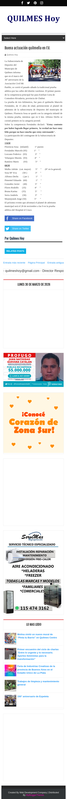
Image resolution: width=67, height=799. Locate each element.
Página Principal (36, 262)
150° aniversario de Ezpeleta (33, 696)
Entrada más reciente (14, 262)
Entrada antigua (55, 262)
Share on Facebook (18, 218)
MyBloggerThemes (35, 795)
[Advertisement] (33, 320)
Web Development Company (33, 792)
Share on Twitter (17, 228)
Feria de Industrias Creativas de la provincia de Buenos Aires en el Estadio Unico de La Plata (36, 669)
